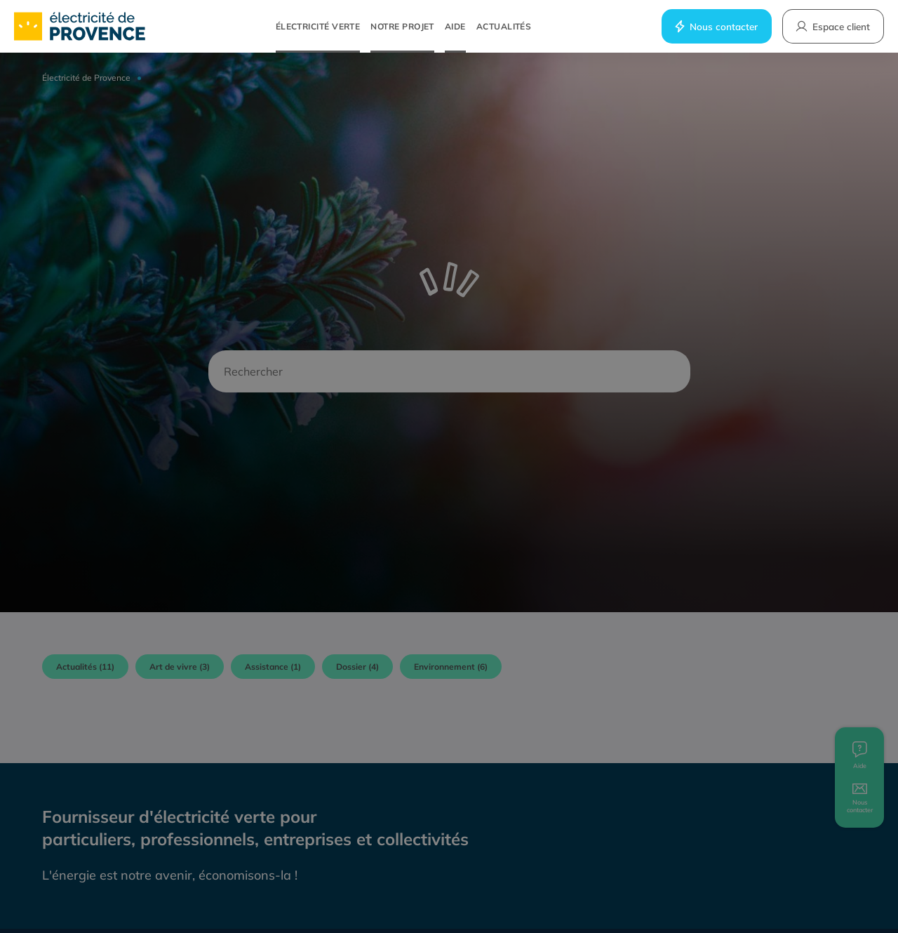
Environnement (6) (451, 666)
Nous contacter (716, 26)
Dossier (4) (357, 666)
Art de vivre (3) (179, 666)
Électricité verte (318, 26)
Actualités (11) (85, 666)
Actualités (504, 26)
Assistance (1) (273, 666)
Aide (455, 26)
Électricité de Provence (86, 78)
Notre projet (402, 26)
